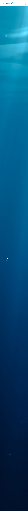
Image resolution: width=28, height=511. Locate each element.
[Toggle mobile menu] (25, 4)
